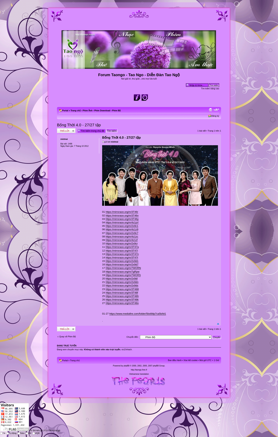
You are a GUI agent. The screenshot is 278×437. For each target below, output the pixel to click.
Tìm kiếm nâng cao (210, 88)
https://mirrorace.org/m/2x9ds (122, 285)
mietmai (114, 142)
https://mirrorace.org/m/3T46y (122, 219)
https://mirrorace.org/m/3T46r (122, 211)
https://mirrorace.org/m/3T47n (122, 254)
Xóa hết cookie (191, 360)
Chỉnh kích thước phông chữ (216, 109)
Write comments (66, 130)
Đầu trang (218, 324)
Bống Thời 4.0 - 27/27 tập (79, 125)
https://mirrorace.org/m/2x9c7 (122, 233)
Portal (65, 110)
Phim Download (102, 110)
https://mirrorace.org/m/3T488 (122, 289)
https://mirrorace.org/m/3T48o (122, 303)
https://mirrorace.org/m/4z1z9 (122, 229)
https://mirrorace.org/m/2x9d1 (122, 261)
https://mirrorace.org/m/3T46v (122, 215)
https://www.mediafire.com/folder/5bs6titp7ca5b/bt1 (137, 313)
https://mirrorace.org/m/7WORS (123, 275)
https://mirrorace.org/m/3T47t (122, 257)
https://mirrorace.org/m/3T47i (122, 250)
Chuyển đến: (132, 337)
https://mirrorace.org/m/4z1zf (121, 240)
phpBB (126, 366)
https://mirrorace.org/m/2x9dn (122, 282)
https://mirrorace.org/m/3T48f (122, 292)
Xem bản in (210, 109)
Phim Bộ (116, 110)
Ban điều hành (175, 360)
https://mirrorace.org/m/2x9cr (122, 243)
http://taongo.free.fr (139, 370)
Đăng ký (215, 116)
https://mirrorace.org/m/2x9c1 (122, 225)
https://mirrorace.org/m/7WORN (123, 268)
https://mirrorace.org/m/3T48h (122, 296)
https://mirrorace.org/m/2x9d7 (122, 264)
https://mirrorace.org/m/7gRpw (122, 271)
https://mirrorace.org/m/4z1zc (122, 236)
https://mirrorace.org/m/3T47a (122, 246)
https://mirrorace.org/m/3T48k (122, 299)
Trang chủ (75, 110)
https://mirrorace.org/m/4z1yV (122, 222)
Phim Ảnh (87, 110)
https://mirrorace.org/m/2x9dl (121, 278)
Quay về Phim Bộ (67, 336)
